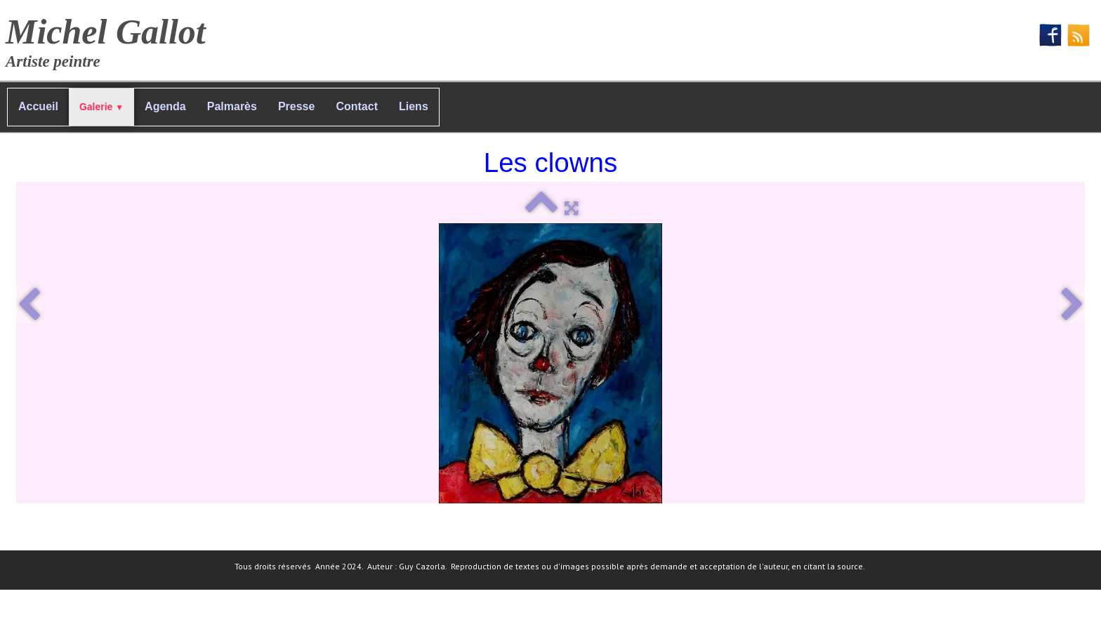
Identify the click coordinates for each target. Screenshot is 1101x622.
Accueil (38, 106)
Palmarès (232, 106)
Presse (296, 106)
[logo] (111, 39)
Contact (357, 106)
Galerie (101, 106)
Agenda (165, 106)
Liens (413, 106)
